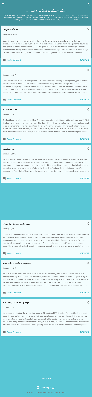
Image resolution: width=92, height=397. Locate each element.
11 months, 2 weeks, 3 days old (16, 263)
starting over (8, 148)
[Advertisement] (46, 201)
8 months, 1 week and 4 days (16, 302)
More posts (46, 379)
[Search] (88, 5)
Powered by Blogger (46, 388)
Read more (84, 60)
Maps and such (10, 29)
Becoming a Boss (10, 109)
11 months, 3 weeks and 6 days (16, 223)
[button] (87, 29)
